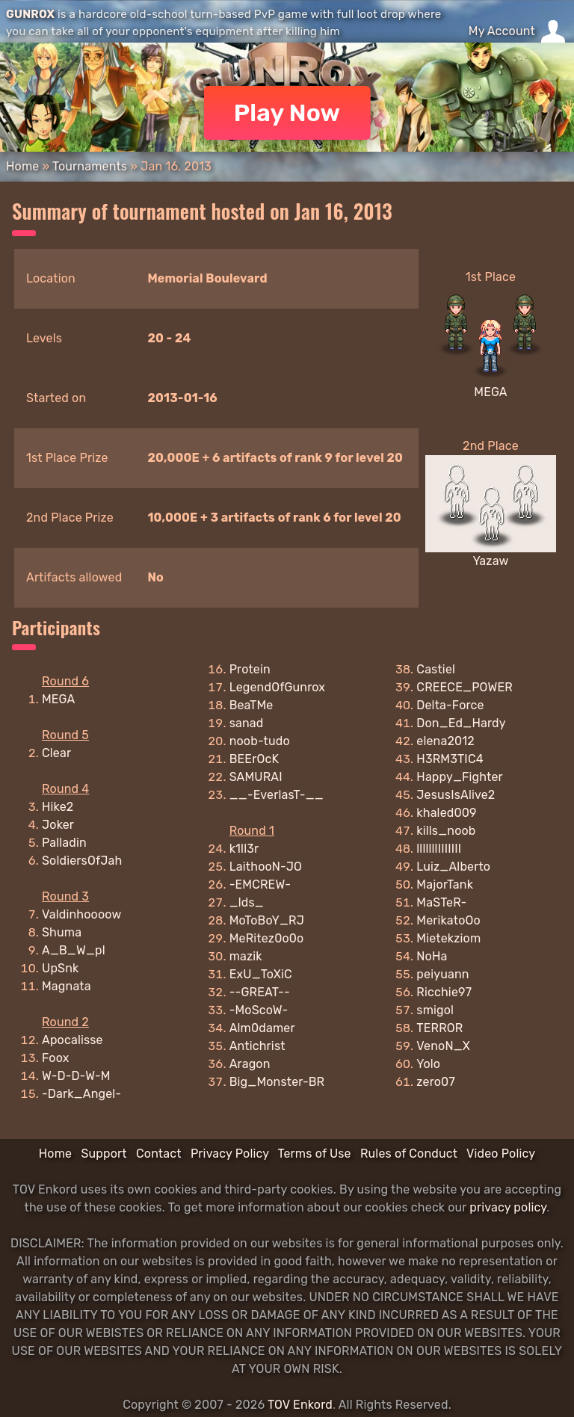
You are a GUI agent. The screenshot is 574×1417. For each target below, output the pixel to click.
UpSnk (60, 968)
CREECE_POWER (464, 687)
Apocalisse (72, 1040)
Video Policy (500, 1153)
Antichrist (257, 1046)
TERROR (439, 1028)
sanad (246, 723)
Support (103, 1153)
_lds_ (246, 902)
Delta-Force (450, 705)
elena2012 (445, 741)
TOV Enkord (300, 1405)
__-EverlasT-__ (276, 795)
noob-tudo (259, 741)
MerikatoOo (448, 920)
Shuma (61, 932)
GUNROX (30, 14)
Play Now (287, 113)
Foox (56, 1058)
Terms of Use (314, 1153)
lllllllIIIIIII (438, 849)
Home (22, 166)
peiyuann (442, 974)
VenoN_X (443, 1046)
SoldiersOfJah (82, 860)
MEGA (490, 392)
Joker (58, 825)
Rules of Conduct (408, 1153)
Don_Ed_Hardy (460, 723)
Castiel (435, 669)
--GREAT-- (259, 992)
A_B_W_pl (73, 950)
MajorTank (444, 884)
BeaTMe (251, 705)
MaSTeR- (441, 902)
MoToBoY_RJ (266, 920)
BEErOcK (254, 759)
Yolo (428, 1064)
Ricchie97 (444, 992)
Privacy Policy (230, 1153)
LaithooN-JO (265, 866)
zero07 (435, 1082)
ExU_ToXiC (260, 974)
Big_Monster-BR (277, 1082)
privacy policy (507, 1207)
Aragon (250, 1064)
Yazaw (490, 561)
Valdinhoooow (81, 914)
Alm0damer (262, 1028)
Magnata (66, 986)
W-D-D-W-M (76, 1076)
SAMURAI (256, 777)
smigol (435, 1010)
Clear (56, 753)
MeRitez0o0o (266, 938)
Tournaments (89, 166)
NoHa (431, 956)
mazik (245, 956)
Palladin (64, 843)
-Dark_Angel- (81, 1094)
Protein (250, 669)
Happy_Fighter (459, 777)
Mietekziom (448, 938)
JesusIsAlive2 (455, 795)
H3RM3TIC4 (450, 759)
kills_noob (445, 831)
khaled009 (446, 813)
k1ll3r (244, 849)
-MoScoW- (258, 1010)
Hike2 (57, 807)
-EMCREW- (260, 884)
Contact (159, 1153)
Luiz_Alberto (453, 866)
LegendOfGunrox (277, 687)
